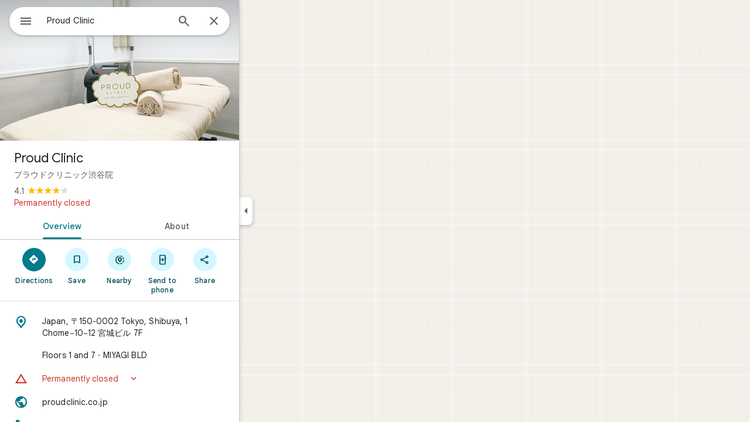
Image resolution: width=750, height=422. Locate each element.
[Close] (256, 21)
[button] (161, 378)
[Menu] (21, 19)
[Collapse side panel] (288, 211)
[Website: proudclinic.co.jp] (161, 402)
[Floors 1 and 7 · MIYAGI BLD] (161, 355)
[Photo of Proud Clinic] (161, 70)
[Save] (119, 265)
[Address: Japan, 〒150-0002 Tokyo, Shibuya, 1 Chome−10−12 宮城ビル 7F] (161, 327)
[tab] (102, 225)
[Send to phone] (204, 270)
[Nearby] (162, 265)
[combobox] (138, 20)
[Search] (226, 22)
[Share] (247, 265)
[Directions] (76, 265)
